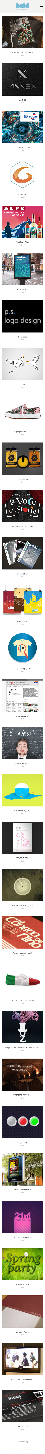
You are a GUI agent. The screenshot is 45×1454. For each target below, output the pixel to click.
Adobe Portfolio (27, 1450)
